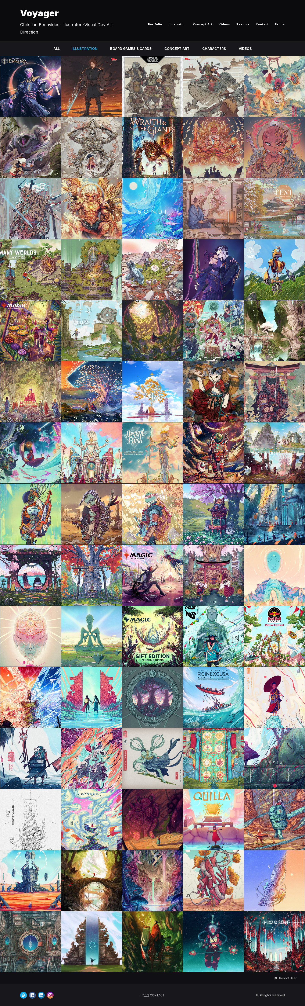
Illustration (177, 24)
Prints (280, 24)
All (56, 48)
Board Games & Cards (131, 48)
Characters (214, 48)
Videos (224, 24)
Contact (262, 24)
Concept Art (202, 24)
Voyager (39, 13)
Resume (243, 24)
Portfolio (155, 24)
